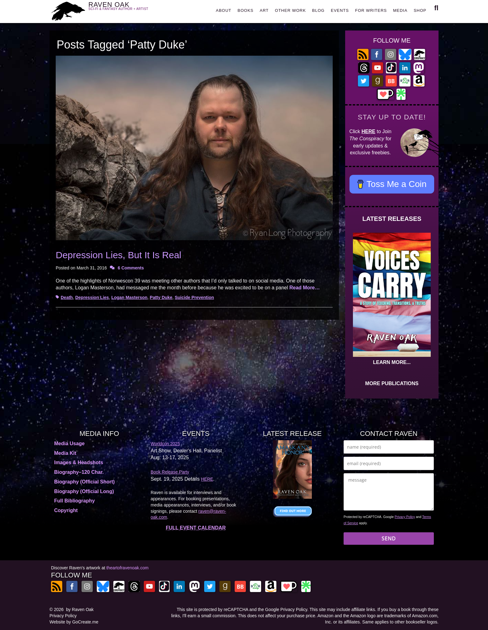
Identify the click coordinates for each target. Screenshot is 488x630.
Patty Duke (161, 297)
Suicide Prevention (194, 297)
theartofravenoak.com (127, 567)
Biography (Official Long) (84, 491)
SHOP (420, 10)
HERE (368, 131)
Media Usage (69, 443)
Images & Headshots (78, 462)
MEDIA (400, 10)
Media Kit (65, 453)
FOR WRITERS (371, 10)
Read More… (304, 287)
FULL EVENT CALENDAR (196, 527)
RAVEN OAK (127, 9)
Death (67, 297)
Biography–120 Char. (79, 472)
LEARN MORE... (392, 362)
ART (264, 10)
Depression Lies (92, 297)
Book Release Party (170, 471)
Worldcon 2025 (165, 443)
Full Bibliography (74, 500)
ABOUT (223, 10)
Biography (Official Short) (84, 481)
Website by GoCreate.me (73, 621)
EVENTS (340, 10)
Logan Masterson (129, 297)
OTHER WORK (290, 10)
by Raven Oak (80, 609)
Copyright (66, 510)
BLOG (318, 10)
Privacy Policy (405, 517)
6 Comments (131, 267)
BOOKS (245, 10)
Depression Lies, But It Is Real (118, 255)
